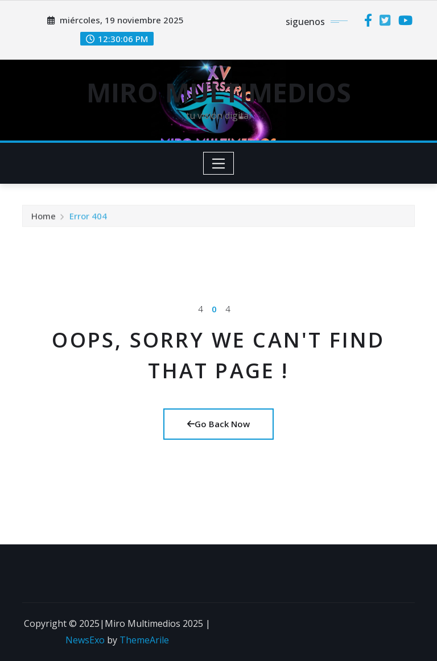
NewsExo (85, 640)
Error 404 (88, 218)
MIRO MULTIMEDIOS (218, 92)
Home (43, 218)
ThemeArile (144, 640)
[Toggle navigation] (218, 163)
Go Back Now (218, 423)
